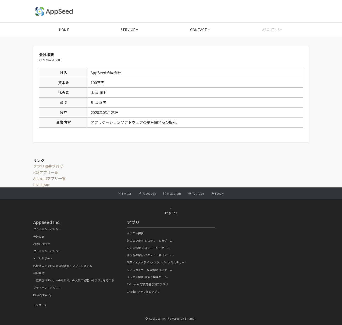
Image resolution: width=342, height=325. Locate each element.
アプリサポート (43, 258)
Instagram (41, 184)
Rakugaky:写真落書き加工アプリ (147, 284)
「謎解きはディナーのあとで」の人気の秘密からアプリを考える (73, 280)
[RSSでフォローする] (217, 193)
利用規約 (38, 273)
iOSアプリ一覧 (45, 172)
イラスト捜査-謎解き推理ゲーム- (147, 277)
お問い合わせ (41, 244)
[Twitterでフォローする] (124, 193)
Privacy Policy (42, 295)
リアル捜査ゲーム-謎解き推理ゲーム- (150, 270)
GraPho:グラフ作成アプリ (143, 292)
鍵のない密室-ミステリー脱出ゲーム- (150, 240)
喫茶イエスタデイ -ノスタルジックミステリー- (156, 262)
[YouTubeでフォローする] (196, 193)
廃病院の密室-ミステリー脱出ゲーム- (150, 255)
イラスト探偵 (135, 233)
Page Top (171, 211)
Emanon (191, 318)
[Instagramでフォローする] (172, 193)
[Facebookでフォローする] (147, 193)
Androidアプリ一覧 (49, 178)
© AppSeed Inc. (156, 318)
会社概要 (38, 237)
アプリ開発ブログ (48, 166)
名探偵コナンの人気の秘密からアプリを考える (62, 266)
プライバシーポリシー (47, 229)
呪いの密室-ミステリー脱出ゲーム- (149, 248)
